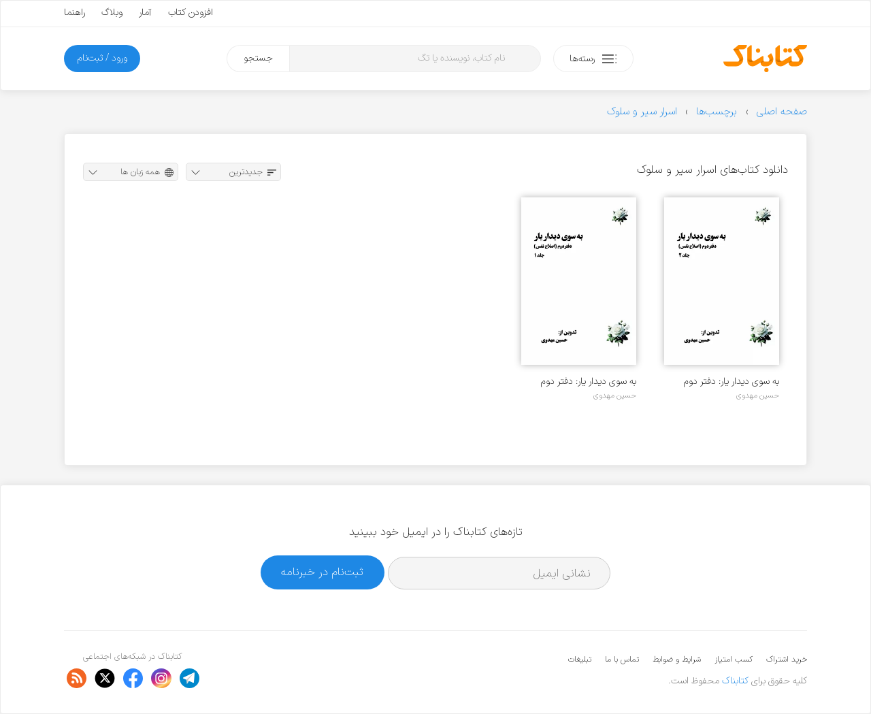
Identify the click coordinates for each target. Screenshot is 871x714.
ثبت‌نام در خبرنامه (322, 572)
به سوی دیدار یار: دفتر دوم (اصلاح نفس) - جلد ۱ (588, 381)
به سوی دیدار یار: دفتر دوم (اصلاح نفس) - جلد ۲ (731, 381)
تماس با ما (622, 659)
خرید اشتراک (786, 659)
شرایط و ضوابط (677, 659)
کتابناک (735, 681)
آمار (145, 12)
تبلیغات (579, 659)
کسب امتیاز (733, 659)
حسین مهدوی (757, 395)
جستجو (258, 58)
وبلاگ (111, 12)
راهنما (74, 12)
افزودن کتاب (190, 12)
